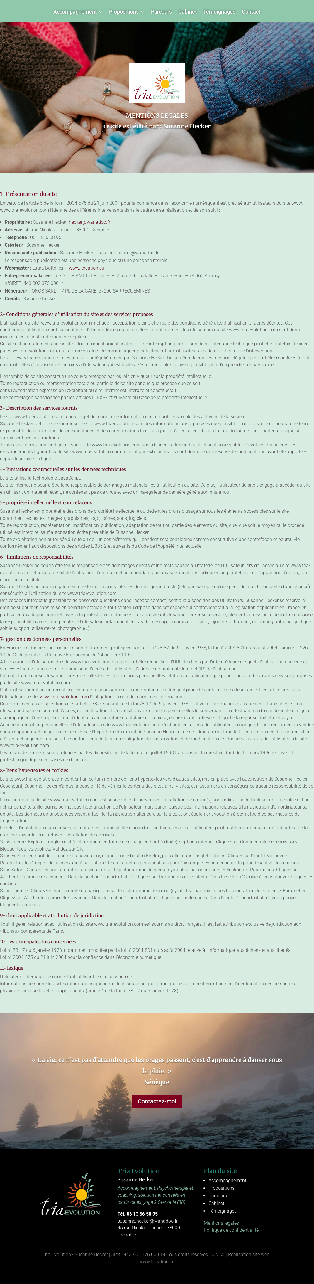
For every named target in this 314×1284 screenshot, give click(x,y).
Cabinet (187, 12)
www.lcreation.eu (86, 268)
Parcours (161, 12)
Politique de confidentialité (231, 1230)
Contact (251, 12)
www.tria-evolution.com (64, 697)
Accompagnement (75, 12)
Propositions (124, 12)
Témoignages (219, 12)
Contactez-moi (157, 1101)
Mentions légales (221, 1223)
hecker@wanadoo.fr (89, 222)
